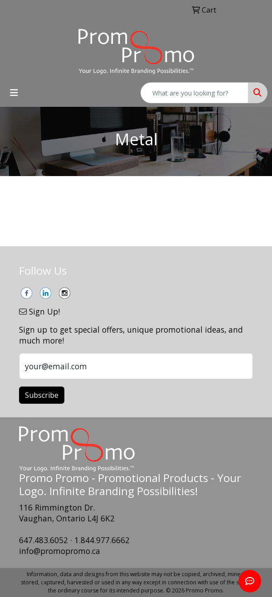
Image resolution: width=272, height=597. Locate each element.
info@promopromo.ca (59, 550)
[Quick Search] (194, 92)
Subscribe (41, 395)
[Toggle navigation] (14, 92)
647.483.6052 (43, 540)
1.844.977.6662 (102, 540)
